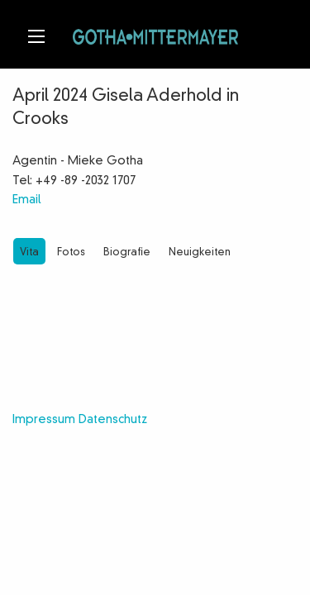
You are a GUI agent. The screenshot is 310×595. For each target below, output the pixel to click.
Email (26, 200)
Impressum (43, 420)
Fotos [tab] (71, 253)
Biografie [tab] (126, 253)
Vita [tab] (29, 253)
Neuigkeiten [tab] (200, 253)
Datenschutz (113, 420)
